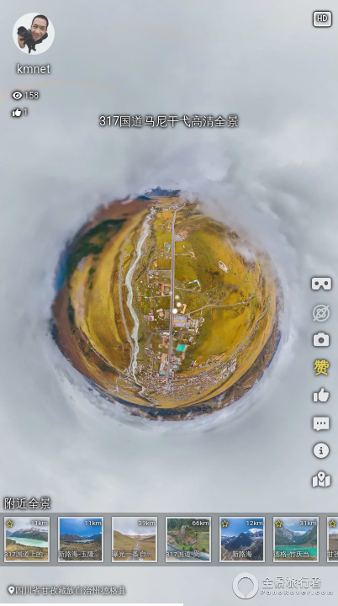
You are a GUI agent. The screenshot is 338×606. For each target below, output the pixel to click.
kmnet (33, 69)
